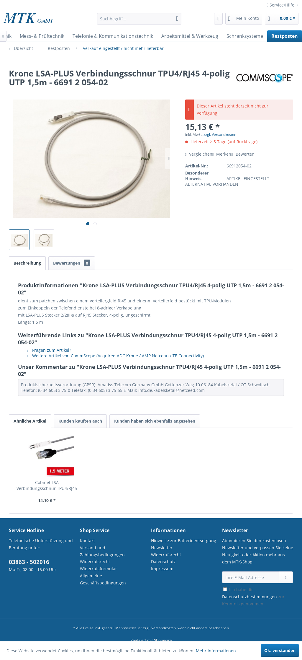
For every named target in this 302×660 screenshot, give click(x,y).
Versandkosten (163, 627)
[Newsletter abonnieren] (286, 577)
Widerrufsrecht (95, 561)
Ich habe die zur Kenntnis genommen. (253, 597)
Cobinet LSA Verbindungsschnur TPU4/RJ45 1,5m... (47, 485)
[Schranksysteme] (244, 36)
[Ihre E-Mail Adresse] (250, 577)
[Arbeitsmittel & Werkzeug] (189, 36)
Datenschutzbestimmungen (249, 596)
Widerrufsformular (98, 568)
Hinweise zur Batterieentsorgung (183, 540)
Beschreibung (27, 263)
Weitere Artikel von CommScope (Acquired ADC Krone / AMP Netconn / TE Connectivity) (115, 355)
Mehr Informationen (216, 651)
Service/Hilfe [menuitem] (281, 5)
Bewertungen (71, 263)
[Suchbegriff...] (139, 19)
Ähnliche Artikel (30, 421)
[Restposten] (284, 36)
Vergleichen (198, 154)
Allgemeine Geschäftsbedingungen (103, 579)
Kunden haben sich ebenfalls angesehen (154, 421)
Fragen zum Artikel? (49, 350)
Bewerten (242, 154)
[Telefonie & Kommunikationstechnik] (112, 36)
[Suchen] (177, 19)
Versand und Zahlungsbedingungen (102, 551)
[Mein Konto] (243, 19)
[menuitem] (139, 21)
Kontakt (87, 540)
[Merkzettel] (218, 19)
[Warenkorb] (281, 19)
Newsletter (162, 547)
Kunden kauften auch (80, 421)
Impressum (162, 568)
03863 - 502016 (29, 562)
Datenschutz (163, 561)
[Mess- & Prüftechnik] (42, 36)
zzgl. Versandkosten (219, 134)
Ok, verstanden (280, 650)
